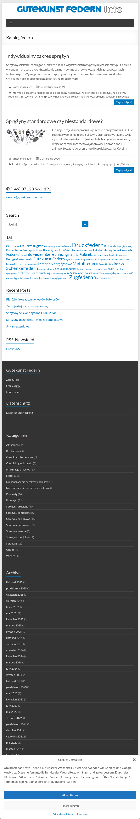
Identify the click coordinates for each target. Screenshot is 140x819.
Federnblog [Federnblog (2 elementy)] (73, 255)
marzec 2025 (14, 625)
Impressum (82, 814)
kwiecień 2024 (15, 656)
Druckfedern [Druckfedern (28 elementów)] (88, 245)
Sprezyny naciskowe (81, 96)
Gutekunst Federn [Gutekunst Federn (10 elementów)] (49, 258)
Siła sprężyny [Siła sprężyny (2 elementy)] (81, 269)
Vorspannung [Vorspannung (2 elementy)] (57, 273)
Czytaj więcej (124, 102)
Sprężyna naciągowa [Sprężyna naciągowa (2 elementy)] (98, 269)
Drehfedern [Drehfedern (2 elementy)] (66, 246)
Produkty (17, 164)
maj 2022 (11, 711)
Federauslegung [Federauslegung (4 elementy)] (82, 250)
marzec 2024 (14, 662)
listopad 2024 (14, 637)
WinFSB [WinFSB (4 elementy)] (69, 273)
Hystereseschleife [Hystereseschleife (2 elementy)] (73, 259)
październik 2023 (16, 687)
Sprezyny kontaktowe (19, 512)
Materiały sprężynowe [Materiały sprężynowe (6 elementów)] (55, 264)
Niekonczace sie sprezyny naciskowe (103, 92)
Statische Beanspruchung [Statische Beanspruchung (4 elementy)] (34, 273)
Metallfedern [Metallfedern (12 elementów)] (85, 263)
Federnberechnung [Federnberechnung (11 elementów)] (50, 254)
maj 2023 (11, 693)
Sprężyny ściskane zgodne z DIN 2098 (31, 313)
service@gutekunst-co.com (24, 197)
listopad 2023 (14, 681)
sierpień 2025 (14, 600)
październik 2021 (16, 724)
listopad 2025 (14, 582)
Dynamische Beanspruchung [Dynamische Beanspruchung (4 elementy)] (24, 250)
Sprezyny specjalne (105, 96)
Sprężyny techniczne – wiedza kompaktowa (34, 319)
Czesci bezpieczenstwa (19, 457)
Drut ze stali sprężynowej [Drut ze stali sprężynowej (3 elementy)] (118, 246)
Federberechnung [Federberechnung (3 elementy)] (102, 250)
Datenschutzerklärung (63, 814)
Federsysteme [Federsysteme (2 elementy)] (120, 255)
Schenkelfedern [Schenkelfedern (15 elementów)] (22, 268)
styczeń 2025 (14, 631)
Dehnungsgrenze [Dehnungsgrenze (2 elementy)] (52, 246)
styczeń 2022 (14, 718)
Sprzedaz (123, 96)
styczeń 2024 (14, 674)
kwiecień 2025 (15, 619)
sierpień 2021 (14, 730)
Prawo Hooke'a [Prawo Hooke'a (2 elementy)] (106, 264)
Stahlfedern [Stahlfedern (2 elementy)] (113, 269)
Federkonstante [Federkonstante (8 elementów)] (19, 254)
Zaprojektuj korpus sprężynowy (27, 306)
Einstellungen (70, 805)
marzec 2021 (14, 748)
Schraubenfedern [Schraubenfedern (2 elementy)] (46, 269)
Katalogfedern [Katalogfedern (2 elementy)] (102, 259)
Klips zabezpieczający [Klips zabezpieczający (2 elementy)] (119, 259)
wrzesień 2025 (15, 594)
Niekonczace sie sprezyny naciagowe (59, 92)
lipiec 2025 (13, 607)
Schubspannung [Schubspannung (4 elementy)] (65, 268)
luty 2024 (12, 668)
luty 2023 (12, 705)
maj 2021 (11, 742)
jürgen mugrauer (22, 86)
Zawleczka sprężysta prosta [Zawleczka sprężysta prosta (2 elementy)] (56, 278)
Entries (13, 349)
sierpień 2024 (14, 644)
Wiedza (125, 164)
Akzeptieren (70, 795)
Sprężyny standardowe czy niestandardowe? (54, 121)
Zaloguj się (12, 379)
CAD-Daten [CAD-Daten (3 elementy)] (13, 246)
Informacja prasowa (24, 92)
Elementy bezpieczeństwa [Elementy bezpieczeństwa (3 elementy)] (57, 250)
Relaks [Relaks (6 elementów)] (119, 264)
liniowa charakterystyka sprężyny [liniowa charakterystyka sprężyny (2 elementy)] (22, 264)
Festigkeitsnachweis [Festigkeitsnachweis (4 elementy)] (19, 259)
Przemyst (14, 96)
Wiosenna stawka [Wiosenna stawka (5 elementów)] (86, 273)
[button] (134, 760)
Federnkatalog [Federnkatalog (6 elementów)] (90, 255)
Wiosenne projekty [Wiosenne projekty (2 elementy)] (107, 273)
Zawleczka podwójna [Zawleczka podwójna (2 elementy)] (32, 278)
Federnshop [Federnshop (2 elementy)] (107, 255)
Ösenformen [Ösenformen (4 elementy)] (101, 278)
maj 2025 (11, 613)
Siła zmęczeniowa (17, 326)
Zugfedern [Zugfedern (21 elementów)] (81, 277)
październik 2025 (16, 588)
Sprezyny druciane (32, 96)
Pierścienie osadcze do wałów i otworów (32, 299)
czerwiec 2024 (15, 650)
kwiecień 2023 (15, 699)
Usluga (10, 549)
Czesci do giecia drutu (19, 463)
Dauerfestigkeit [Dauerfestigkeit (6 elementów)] (32, 246)
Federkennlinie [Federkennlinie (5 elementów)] (122, 250)
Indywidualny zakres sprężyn (37, 56)
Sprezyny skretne (16, 531)
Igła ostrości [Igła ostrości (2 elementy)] (88, 259)
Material (11, 475)
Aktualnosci (13, 444)
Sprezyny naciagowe (56, 96)
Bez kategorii (14, 451)
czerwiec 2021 (15, 736)
